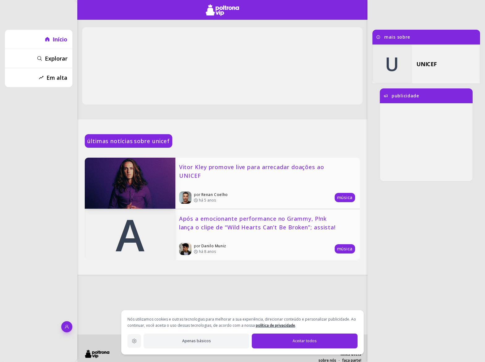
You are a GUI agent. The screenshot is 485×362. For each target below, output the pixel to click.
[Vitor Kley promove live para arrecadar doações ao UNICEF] (222, 183)
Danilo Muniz (213, 246)
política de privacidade (275, 325)
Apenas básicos (196, 340)
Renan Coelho (214, 194)
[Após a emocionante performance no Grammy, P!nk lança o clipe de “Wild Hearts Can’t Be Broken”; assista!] (222, 234)
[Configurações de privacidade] (134, 341)
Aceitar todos (305, 340)
